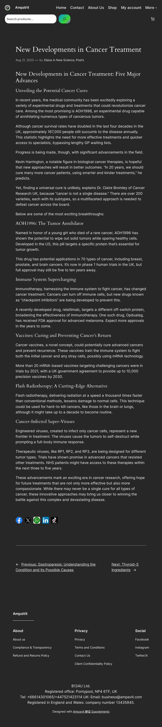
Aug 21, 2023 (25, 60)
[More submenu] (156, 8)
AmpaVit (22, 7)
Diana (48, 60)
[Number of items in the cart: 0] (152, 19)
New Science (65, 60)
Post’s (80, 60)
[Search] (64, 18)
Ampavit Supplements (91, 711)
